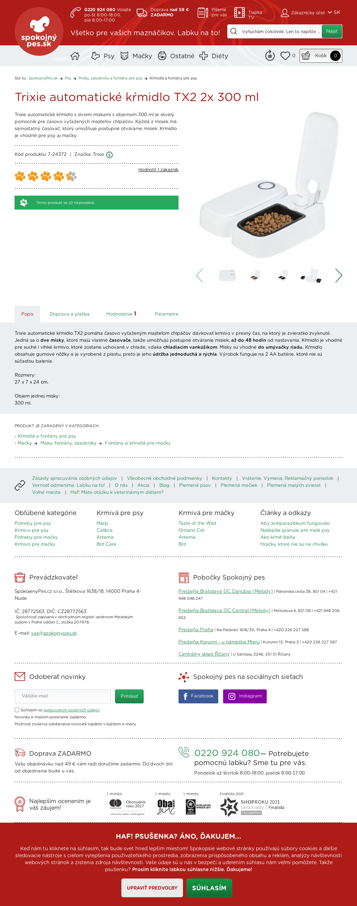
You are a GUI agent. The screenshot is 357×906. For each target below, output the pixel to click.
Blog (164, 485)
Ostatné (182, 56)
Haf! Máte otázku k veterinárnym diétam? (117, 492)
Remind (270, 54)
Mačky (142, 56)
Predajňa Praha (195, 630)
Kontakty (222, 478)
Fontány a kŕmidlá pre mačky (138, 443)
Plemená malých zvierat (294, 485)
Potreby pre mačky (36, 537)
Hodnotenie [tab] (122, 314)
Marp (102, 523)
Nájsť (331, 31)
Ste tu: (21, 78)
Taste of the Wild (197, 523)
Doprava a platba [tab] (70, 314)
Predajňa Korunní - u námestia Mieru (219, 642)
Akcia (143, 485)
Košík (321, 56)
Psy (109, 56)
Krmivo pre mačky (35, 544)
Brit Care (106, 544)
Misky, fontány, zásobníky (68, 443)
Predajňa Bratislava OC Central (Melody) (224, 611)
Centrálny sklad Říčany (204, 654)
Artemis (105, 537)
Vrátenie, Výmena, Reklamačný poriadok (287, 478)
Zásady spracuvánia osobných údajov (74, 478)
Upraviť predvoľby (152, 888)
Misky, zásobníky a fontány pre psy (110, 78)
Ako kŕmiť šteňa (277, 537)
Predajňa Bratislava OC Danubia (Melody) (225, 591)
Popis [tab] (27, 314)
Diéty (220, 56)
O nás (121, 485)
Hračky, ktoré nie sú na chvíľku (294, 544)
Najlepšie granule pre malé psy (295, 530)
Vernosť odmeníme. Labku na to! (68, 485)
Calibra (105, 530)
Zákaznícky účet (308, 13)
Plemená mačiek (239, 485)
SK (337, 12)
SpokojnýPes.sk (39, 31)
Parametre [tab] (166, 314)
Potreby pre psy (33, 523)
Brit (182, 544)
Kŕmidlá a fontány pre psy (173, 78)
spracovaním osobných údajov (71, 710)
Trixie (98, 154)
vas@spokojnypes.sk (54, 633)
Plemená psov (195, 485)
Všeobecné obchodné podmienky (164, 478)
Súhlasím (209, 888)
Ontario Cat (191, 530)
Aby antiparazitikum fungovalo (295, 523)
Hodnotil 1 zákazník (158, 170)
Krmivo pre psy (32, 530)
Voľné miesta (46, 492)
